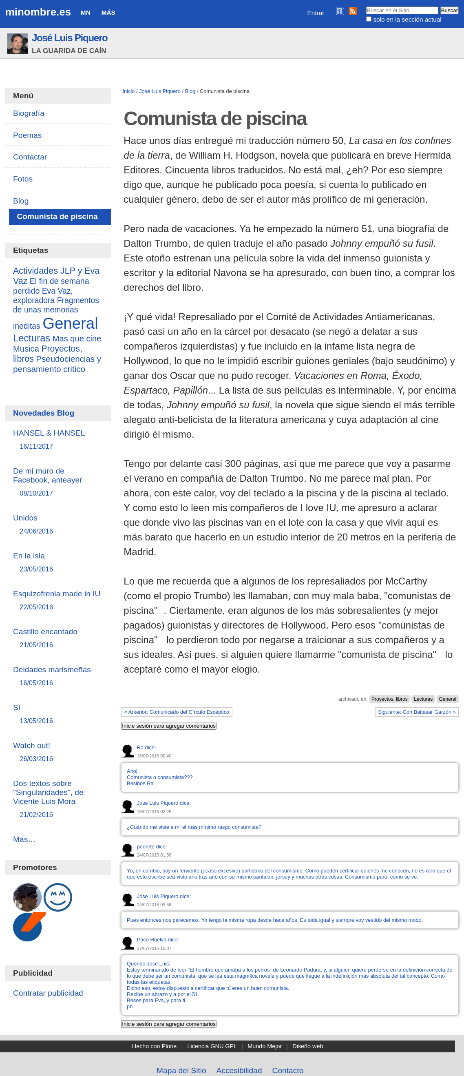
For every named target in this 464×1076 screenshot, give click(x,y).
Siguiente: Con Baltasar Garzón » (417, 712)
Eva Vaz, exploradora (43, 295)
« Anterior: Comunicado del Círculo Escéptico (177, 712)
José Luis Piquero (70, 37)
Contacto (288, 1070)
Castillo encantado (58, 638)
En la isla (58, 562)
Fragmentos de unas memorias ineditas (56, 313)
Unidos (58, 525)
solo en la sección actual (407, 19)
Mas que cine (77, 338)
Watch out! (58, 752)
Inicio (129, 91)
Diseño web (307, 1046)
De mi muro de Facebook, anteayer (58, 482)
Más (108, 12)
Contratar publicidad (48, 993)
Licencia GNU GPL (212, 1046)
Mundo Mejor (264, 1046)
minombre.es (38, 12)
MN (86, 12)
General (448, 699)
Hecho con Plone (154, 1046)
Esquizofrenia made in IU (58, 600)
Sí (58, 714)
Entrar (316, 12)
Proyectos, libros (389, 699)
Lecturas (423, 699)
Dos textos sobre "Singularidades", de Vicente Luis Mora (58, 799)
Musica (26, 348)
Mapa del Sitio (181, 1070)
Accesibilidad (239, 1070)
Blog (190, 91)
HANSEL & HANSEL (58, 440)
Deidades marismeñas (58, 676)
